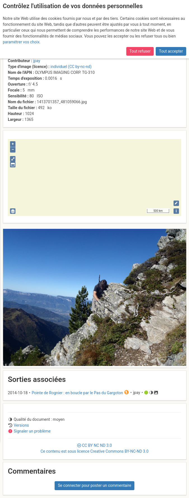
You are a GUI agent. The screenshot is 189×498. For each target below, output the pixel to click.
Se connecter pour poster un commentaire (94, 485)
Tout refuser (139, 51)
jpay (36, 60)
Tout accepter (171, 51)
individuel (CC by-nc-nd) (71, 66)
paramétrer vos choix (21, 42)
